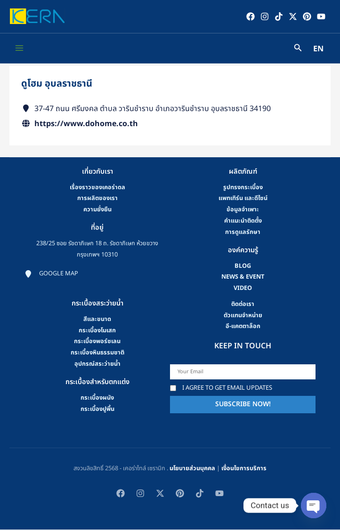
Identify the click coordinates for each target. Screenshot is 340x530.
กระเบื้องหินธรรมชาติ (97, 353)
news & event (242, 277)
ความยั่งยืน (97, 210)
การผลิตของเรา (97, 199)
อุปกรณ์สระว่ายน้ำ (97, 364)
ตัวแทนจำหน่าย (243, 316)
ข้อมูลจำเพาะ (243, 210)
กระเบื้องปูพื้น (97, 409)
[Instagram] (264, 16)
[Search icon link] (298, 49)
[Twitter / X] (292, 16)
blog (243, 266)
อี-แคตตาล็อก (243, 327)
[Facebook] (250, 16)
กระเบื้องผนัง (97, 398)
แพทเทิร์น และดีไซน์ (243, 199)
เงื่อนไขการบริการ (244, 469)
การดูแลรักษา (242, 232)
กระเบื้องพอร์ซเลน (97, 342)
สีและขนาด (97, 319)
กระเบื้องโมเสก (97, 331)
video (243, 288)
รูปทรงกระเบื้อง (243, 188)
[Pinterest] (306, 16)
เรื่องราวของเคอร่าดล (97, 188)
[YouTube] (320, 16)
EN (318, 50)
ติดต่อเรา (242, 304)
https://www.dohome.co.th (86, 124)
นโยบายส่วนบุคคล (192, 469)
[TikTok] (278, 16)
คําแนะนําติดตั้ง (243, 221)
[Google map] (51, 274)
